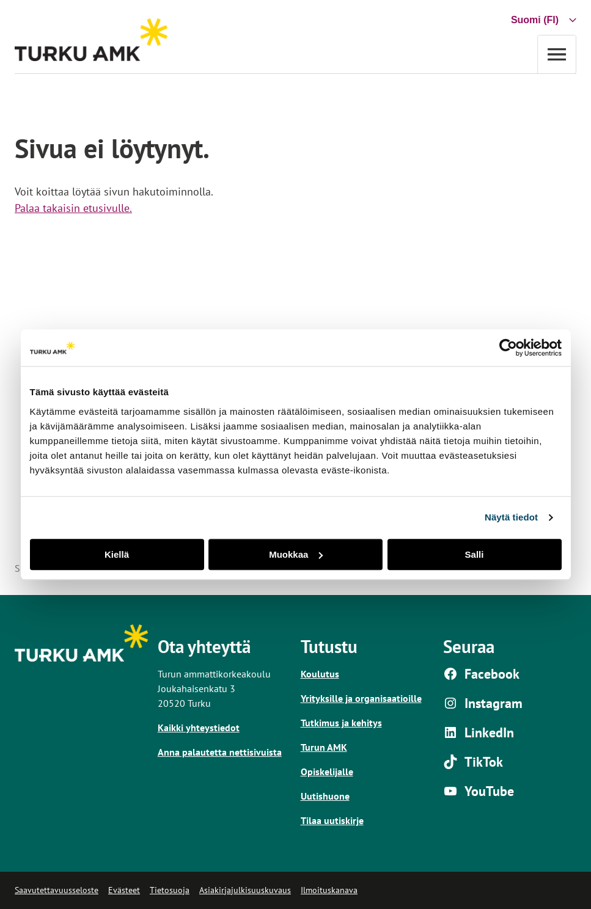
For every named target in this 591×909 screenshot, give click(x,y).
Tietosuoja (169, 890)
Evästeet (124, 890)
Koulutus (320, 674)
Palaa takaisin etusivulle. (73, 208)
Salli (474, 554)
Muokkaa (296, 554)
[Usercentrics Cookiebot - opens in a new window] (508, 347)
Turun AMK (324, 747)
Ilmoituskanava (329, 890)
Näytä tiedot (511, 517)
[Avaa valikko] (556, 54)
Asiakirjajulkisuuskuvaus (245, 890)
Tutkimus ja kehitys (341, 723)
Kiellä (117, 554)
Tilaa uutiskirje (332, 820)
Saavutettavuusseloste (56, 890)
